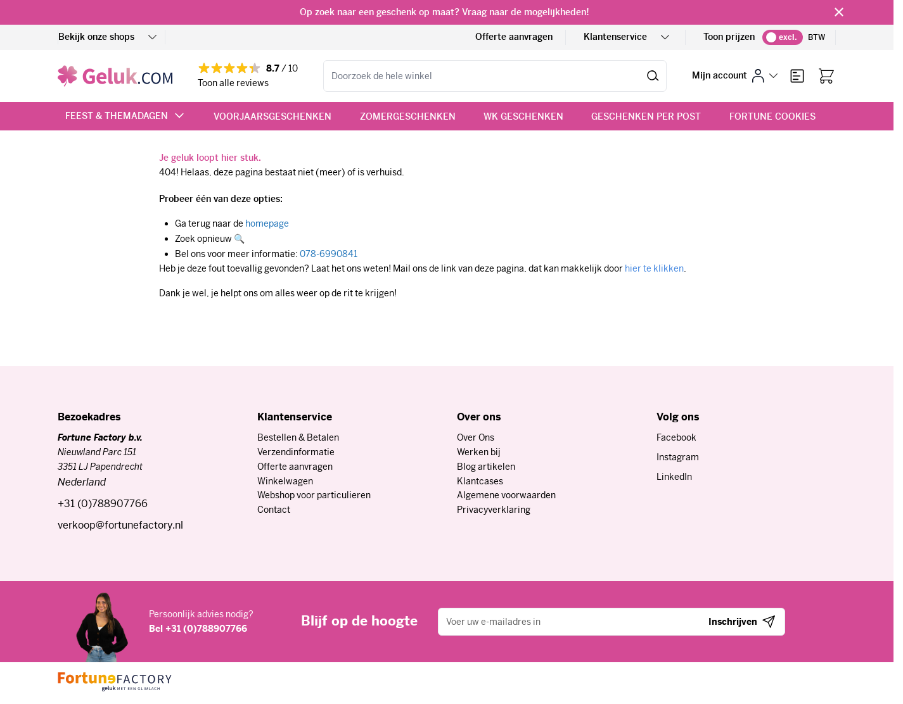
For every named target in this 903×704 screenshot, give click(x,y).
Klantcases (480, 481)
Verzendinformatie (296, 452)
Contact (273, 509)
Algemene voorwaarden (506, 495)
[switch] (782, 37)
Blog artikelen (486, 466)
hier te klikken (654, 268)
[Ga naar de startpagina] (115, 76)
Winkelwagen (285, 481)
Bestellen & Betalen (298, 437)
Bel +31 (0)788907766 (198, 628)
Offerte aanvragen (514, 36)
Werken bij (479, 452)
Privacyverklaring (493, 509)
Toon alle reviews (233, 83)
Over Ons (475, 437)
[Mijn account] (735, 75)
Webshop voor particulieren (314, 495)
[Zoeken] (653, 76)
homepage (267, 223)
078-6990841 (328, 254)
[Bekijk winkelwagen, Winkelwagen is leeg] (826, 75)
